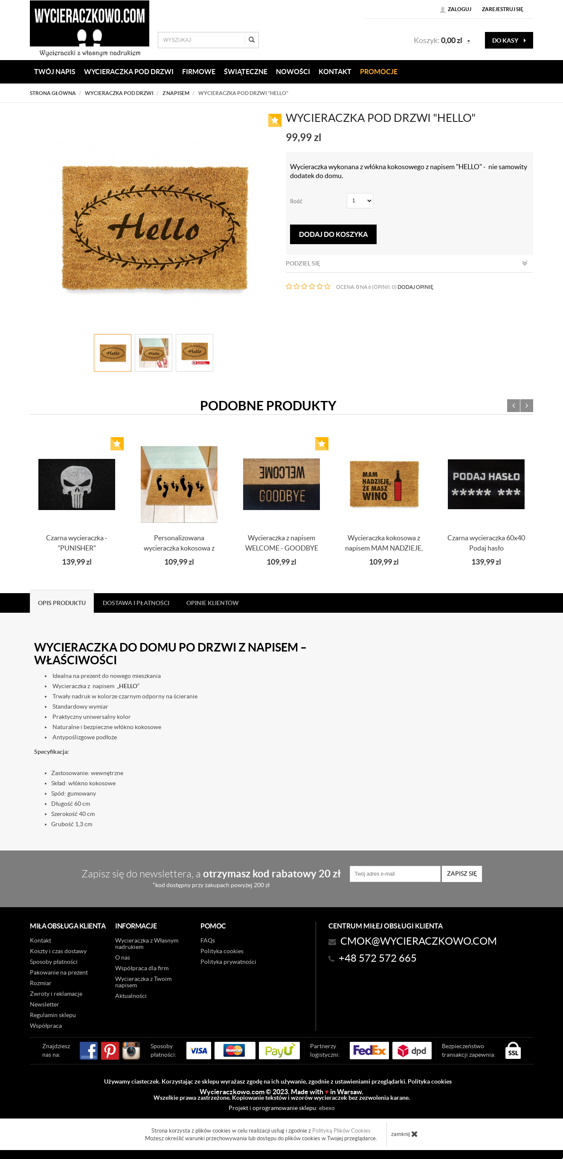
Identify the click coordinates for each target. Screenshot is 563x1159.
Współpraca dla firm (141, 968)
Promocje (379, 71)
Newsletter (44, 1004)
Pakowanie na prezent (59, 972)
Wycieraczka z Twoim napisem (143, 982)
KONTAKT (335, 71)
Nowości (293, 71)
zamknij (404, 1134)
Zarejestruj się (502, 9)
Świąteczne (245, 71)
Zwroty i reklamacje (56, 993)
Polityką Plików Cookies (341, 1130)
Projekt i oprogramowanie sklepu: (282, 1107)
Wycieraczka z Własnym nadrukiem (146, 943)
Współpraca (46, 1025)
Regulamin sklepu (53, 1015)
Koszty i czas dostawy (58, 951)
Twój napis (54, 71)
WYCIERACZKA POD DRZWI (129, 71)
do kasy (509, 40)
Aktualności (131, 995)
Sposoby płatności (54, 961)
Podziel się (407, 263)
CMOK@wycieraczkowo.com (418, 941)
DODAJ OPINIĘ (415, 287)
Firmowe (198, 71)
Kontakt (40, 940)
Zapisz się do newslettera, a (211, 878)
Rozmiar (41, 983)
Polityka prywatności (228, 961)
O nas (122, 957)
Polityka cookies (222, 951)
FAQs (207, 940)
